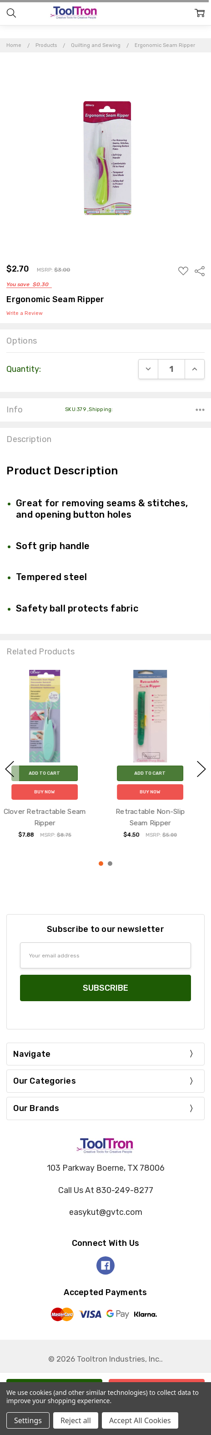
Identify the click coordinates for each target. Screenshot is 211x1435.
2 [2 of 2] (110, 863)
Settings (28, 1420)
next (201, 769)
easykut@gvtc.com (105, 1212)
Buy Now (52, 792)
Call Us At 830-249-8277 (105, 1190)
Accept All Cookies (140, 1420)
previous (9, 769)
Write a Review (24, 313)
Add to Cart (52, 774)
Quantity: (23, 369)
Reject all (75, 1420)
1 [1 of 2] (101, 863)
